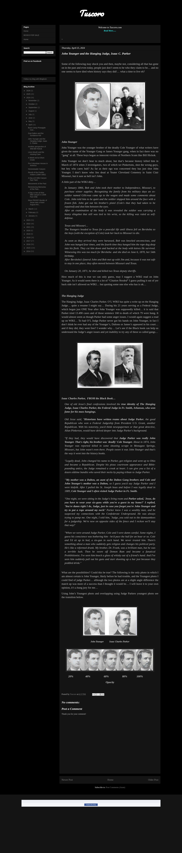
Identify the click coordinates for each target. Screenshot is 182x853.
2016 (28, 244)
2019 (28, 234)
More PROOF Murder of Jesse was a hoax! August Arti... (37, 202)
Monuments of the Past (37, 184)
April (30, 125)
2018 (28, 237)
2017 (28, 241)
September (33, 107)
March (31, 209)
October (31, 104)
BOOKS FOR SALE (31, 35)
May (30, 121)
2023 (28, 220)
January (31, 216)
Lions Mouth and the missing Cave (36, 153)
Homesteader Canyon (36, 169)
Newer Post (67, 779)
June (30, 118)
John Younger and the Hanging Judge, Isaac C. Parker (37, 141)
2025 (28, 94)
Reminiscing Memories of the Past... (37, 188)
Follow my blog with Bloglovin (35, 79)
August (31, 111)
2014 (28, 251)
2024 (28, 98)
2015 (28, 248)
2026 (28, 91)
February (32, 212)
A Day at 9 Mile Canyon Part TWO (37, 179)
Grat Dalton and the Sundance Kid (35, 134)
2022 (28, 224)
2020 (28, 231)
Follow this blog (91, 804)
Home (110, 779)
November (32, 101)
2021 (28, 227)
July (30, 114)
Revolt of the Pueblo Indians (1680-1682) (37, 173)
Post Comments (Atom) (115, 787)
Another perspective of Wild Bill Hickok (37, 148)
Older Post (153, 779)
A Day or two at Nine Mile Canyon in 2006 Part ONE (37, 195)
